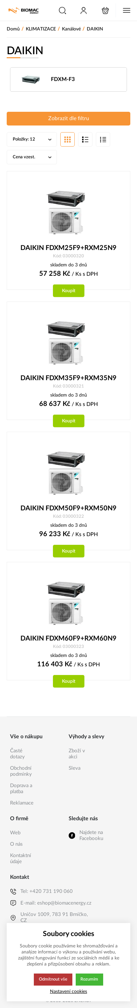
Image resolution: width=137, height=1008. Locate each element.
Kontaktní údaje (20, 858)
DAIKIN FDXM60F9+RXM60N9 (68, 640)
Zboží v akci (77, 753)
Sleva (74, 768)
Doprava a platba (21, 788)
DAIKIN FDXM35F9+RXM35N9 (68, 379)
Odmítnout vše (53, 979)
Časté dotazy (17, 753)
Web (15, 832)
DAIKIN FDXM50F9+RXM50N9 (68, 510)
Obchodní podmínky (21, 771)
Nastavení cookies (68, 991)
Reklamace (21, 803)
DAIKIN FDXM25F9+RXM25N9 (68, 249)
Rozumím (90, 979)
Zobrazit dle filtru (68, 118)
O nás (16, 844)
